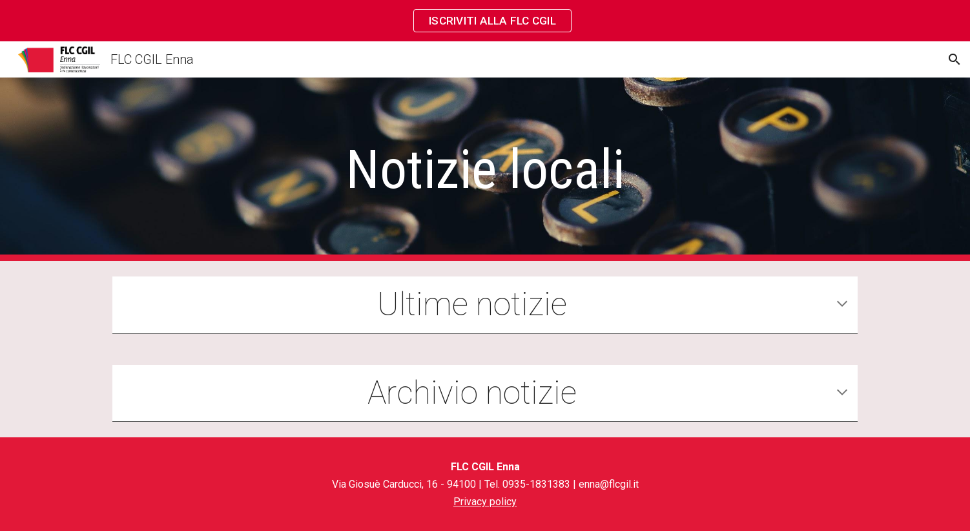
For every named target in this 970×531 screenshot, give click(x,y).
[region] (485, 20)
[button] (954, 59)
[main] (485, 169)
